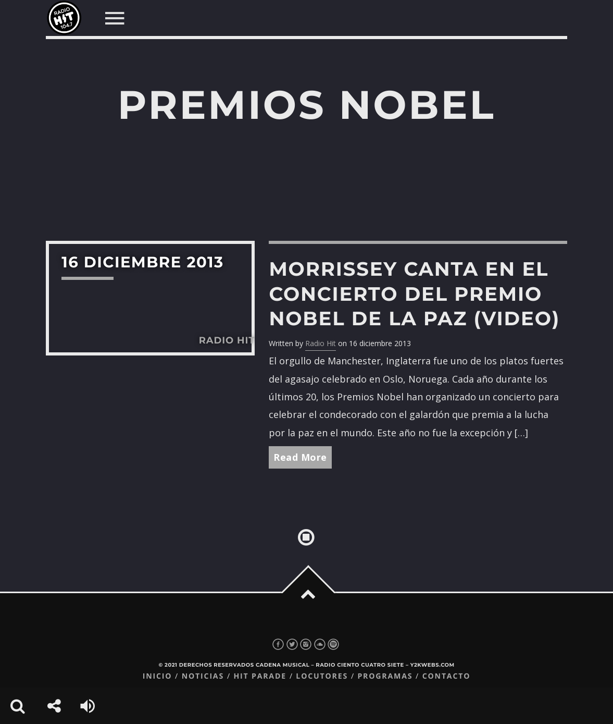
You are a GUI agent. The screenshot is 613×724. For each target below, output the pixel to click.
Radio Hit (320, 343)
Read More (300, 457)
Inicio (157, 676)
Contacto (446, 676)
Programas (384, 676)
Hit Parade (259, 676)
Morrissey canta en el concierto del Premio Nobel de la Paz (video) (414, 293)
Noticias (203, 676)
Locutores (322, 676)
